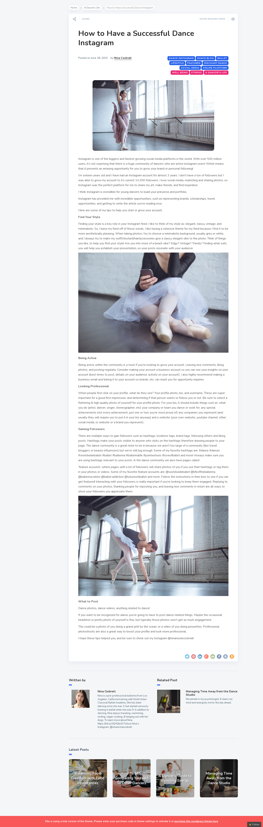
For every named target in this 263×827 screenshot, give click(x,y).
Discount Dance (216, 63)
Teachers (15, 94)
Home (74, 7)
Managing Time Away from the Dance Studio (212, 693)
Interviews (16, 77)
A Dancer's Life (92, 7)
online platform (216, 67)
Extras (12, 103)
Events (13, 68)
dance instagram (182, 58)
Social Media (191, 67)
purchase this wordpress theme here (196, 821)
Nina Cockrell (123, 58)
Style (12, 59)
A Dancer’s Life (19, 50)
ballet (223, 58)
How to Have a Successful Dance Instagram (137, 38)
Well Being (180, 72)
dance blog (206, 58)
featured (194, 63)
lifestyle (178, 63)
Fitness (197, 72)
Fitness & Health (20, 85)
